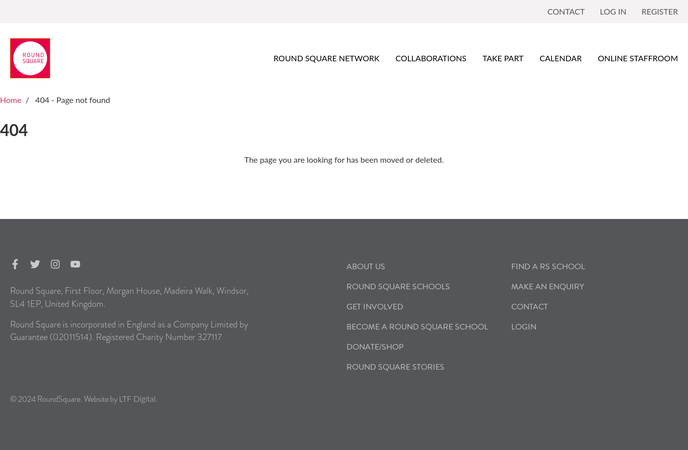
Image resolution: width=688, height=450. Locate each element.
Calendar (561, 58)
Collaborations (431, 58)
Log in (613, 11)
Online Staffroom (638, 58)
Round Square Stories (395, 367)
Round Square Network (327, 58)
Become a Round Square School (417, 327)
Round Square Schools (398, 287)
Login (523, 327)
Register (659, 11)
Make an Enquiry (547, 287)
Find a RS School (548, 267)
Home (11, 99)
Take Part (503, 58)
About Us (366, 267)
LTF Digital (137, 398)
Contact (566, 11)
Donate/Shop (375, 347)
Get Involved (375, 307)
